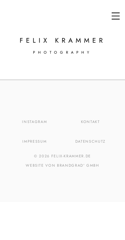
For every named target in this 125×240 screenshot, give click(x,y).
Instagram (34, 121)
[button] (115, 16)
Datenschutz (90, 141)
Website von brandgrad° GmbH (62, 165)
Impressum (34, 141)
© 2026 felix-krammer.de (62, 156)
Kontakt (90, 121)
